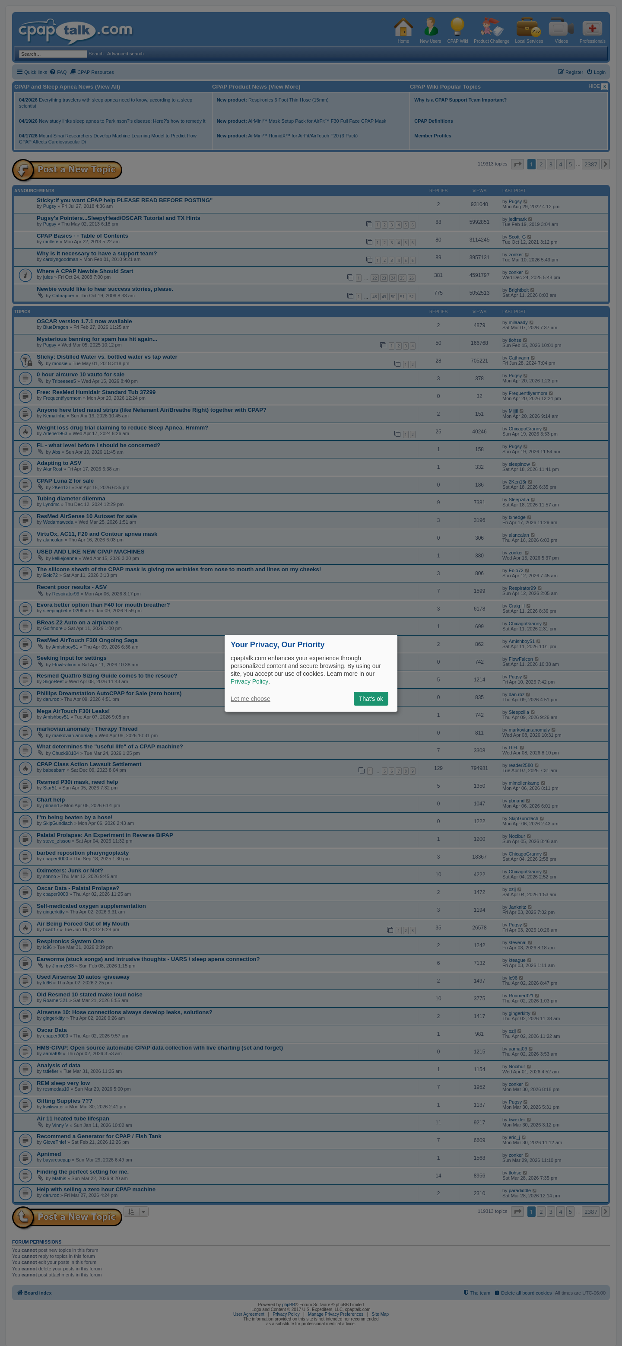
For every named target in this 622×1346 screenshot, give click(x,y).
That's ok (371, 698)
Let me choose (250, 698)
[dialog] (311, 672)
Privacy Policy (249, 681)
